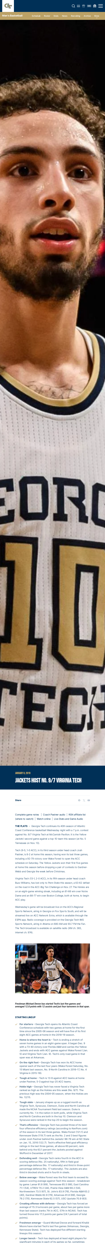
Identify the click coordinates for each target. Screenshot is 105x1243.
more (96, 16)
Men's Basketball (12, 15)
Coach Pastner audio (54, 814)
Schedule (36, 16)
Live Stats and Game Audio (68, 818)
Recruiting (75, 16)
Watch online (43, 818)
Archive (87, 16)
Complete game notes (27, 814)
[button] (73, 6)
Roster (47, 16)
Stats (56, 16)
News (64, 16)
